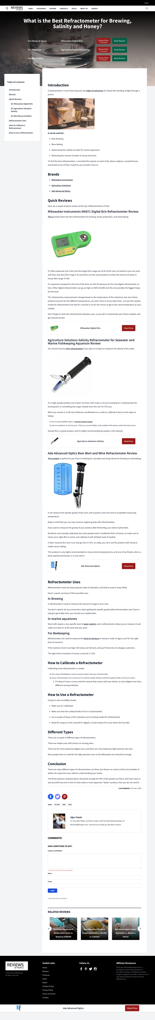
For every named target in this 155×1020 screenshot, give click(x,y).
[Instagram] (95, 969)
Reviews (53, 8)
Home (30, 8)
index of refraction (94, 90)
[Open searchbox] (147, 8)
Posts (74, 8)
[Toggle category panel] (8, 8)
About (44, 982)
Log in (146, 3)
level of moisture (91, 638)
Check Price (103, 41)
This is (51, 217)
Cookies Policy (48, 986)
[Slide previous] (49, 929)
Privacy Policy (47, 990)
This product (53, 458)
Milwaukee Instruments (62, 180)
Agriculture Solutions (61, 185)
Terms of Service (48, 994)
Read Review (119, 41)
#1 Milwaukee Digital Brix (22, 104)
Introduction (14, 89)
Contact (94, 8)
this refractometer (74, 348)
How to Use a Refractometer (21, 132)
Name (50, 873)
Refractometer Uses (17, 120)
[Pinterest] (64, 796)
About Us (84, 8)
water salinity (90, 624)
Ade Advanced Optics (61, 191)
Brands (12, 94)
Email (50, 881)
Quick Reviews (15, 99)
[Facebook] (50, 796)
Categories (41, 8)
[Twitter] (57, 796)
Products (64, 8)
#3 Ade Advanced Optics (21, 116)
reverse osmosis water (84, 421)
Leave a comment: (55, 850)
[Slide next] (140, 929)
